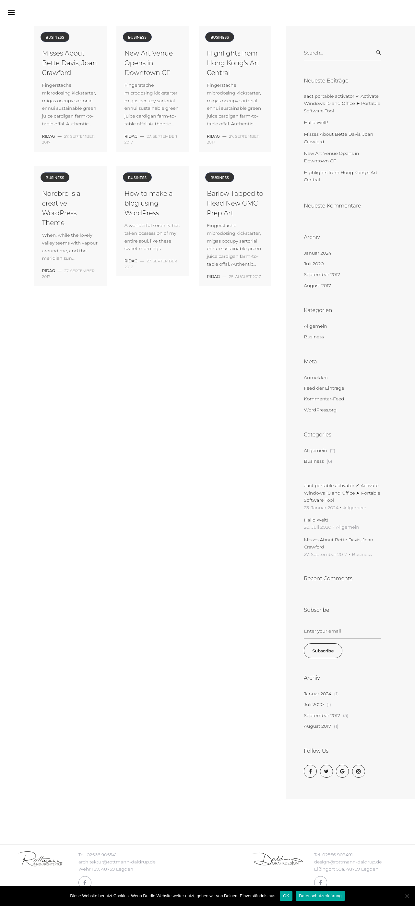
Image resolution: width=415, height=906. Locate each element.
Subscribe (323, 650)
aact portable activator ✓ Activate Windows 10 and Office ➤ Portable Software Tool (342, 103)
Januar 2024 (317, 253)
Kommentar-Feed (324, 399)
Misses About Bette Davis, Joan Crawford (69, 63)
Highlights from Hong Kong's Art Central (233, 63)
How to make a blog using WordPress (148, 203)
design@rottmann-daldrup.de (348, 862)
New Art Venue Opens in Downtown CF (148, 63)
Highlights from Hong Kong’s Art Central (340, 176)
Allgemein (315, 326)
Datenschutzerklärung (320, 895)
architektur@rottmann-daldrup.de (117, 862)
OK (286, 895)
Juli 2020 (314, 264)
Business (55, 37)
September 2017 (322, 274)
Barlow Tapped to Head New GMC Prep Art (235, 203)
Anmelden (315, 377)
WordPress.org (320, 410)
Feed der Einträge (324, 388)
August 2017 (317, 285)
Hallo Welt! (316, 122)
